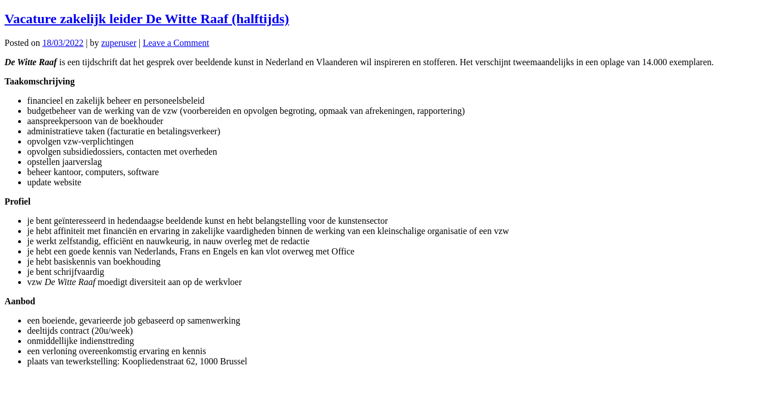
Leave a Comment (176, 43)
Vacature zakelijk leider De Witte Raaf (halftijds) (147, 18)
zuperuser (118, 43)
